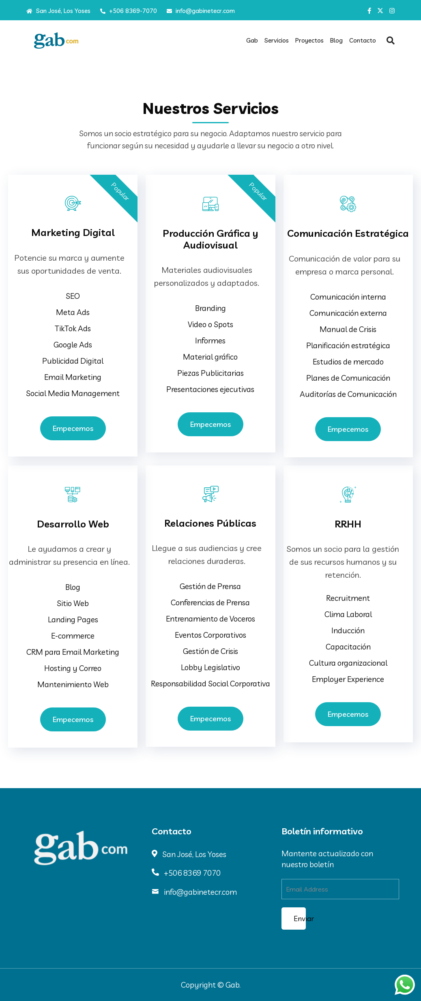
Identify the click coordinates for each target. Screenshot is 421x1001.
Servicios (276, 40)
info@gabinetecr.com (201, 11)
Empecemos (73, 428)
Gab (252, 40)
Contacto (362, 40)
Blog (336, 40)
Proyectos (309, 40)
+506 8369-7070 (128, 11)
